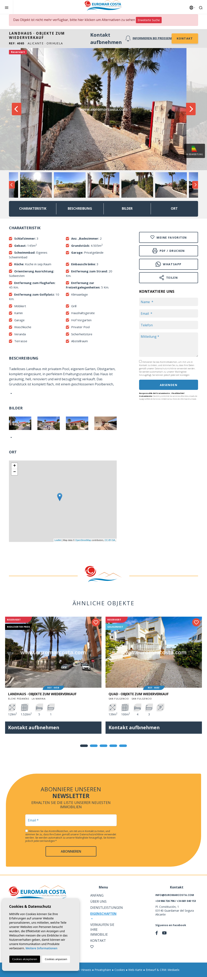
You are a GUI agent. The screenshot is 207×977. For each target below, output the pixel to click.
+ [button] (14, 466)
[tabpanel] (53, 678)
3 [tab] (103, 746)
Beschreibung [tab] (80, 208)
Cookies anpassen (56, 959)
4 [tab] (113, 746)
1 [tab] (84, 746)
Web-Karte (135, 970)
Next (190, 109)
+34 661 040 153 (186, 901)
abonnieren (71, 851)
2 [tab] (94, 746)
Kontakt (185, 38)
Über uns (98, 901)
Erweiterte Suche (149, 20)
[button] (10, 437)
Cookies (119, 970)
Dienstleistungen (106, 907)
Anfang (97, 895)
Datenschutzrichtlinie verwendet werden (175, 368)
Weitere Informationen (41, 948)
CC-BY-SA (110, 540)
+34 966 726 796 (164, 901)
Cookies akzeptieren (24, 959)
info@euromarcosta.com (174, 895)
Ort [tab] (174, 208)
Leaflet (57, 540)
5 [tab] (123, 746)
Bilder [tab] (127, 208)
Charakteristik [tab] (32, 208)
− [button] (14, 472)
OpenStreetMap (83, 540)
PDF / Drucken (168, 250)
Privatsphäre (103, 970)
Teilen (168, 277)
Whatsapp (168, 264)
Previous (16, 109)
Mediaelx (173, 970)
